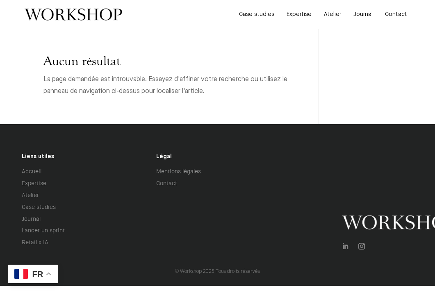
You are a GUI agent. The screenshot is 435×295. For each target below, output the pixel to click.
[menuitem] (256, 14)
